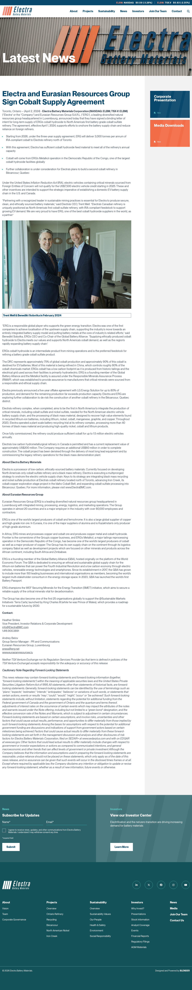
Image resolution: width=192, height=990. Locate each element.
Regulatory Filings (140, 941)
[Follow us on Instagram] (173, 885)
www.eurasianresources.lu (17, 652)
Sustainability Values (100, 914)
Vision (5, 908)
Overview (51, 908)
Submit (10, 846)
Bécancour (52, 925)
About (74, 11)
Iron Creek (51, 936)
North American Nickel (57, 930)
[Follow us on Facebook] (161, 885)
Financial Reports (140, 936)
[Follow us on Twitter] (149, 885)
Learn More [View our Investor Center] (122, 846)
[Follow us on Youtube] (186, 885)
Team (5, 914)
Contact (177, 11)
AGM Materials (139, 947)
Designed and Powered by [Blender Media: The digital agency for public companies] (172, 970)
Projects (88, 11)
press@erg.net (10, 648)
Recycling (51, 919)
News (123, 11)
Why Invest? (137, 908)
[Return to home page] (17, 11)
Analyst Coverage (140, 925)
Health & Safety (98, 925)
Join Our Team (158, 11)
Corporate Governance (14, 919)
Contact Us (177, 920)
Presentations (138, 914)
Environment (96, 930)
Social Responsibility (100, 936)
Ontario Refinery (54, 914)
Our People (96, 919)
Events (134, 930)
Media (173, 908)
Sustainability (106, 11)
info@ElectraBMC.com (15, 627)
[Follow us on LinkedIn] (136, 885)
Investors (138, 11)
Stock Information (140, 919)
